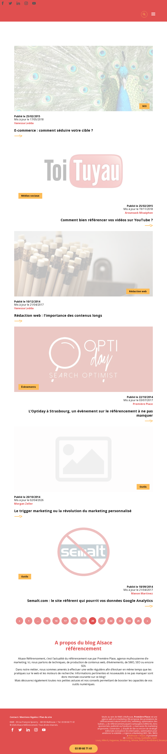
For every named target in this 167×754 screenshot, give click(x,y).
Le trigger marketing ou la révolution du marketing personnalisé (73, 512)
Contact (14, 717)
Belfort (142, 740)
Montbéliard (152, 740)
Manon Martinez (142, 595)
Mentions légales (29, 717)
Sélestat (134, 740)
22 (111, 622)
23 (120, 622)
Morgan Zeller (23, 505)
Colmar (129, 738)
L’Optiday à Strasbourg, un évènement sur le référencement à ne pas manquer (90, 414)
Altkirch (104, 740)
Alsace (142, 735)
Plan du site (46, 717)
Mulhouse (133, 735)
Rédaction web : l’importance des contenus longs (58, 316)
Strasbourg (125, 740)
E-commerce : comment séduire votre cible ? (54, 130)
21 (101, 622)
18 (74, 622)
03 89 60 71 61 (83, 748)
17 (65, 622)
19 (83, 622)
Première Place (143, 405)
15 (47, 622)
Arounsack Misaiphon (139, 213)
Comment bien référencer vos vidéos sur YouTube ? (106, 220)
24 (129, 622)
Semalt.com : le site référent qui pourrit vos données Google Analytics (89, 602)
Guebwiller (146, 738)
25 (138, 622)
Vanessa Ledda (24, 123)
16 (56, 622)
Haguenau (114, 740)
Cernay (137, 738)
